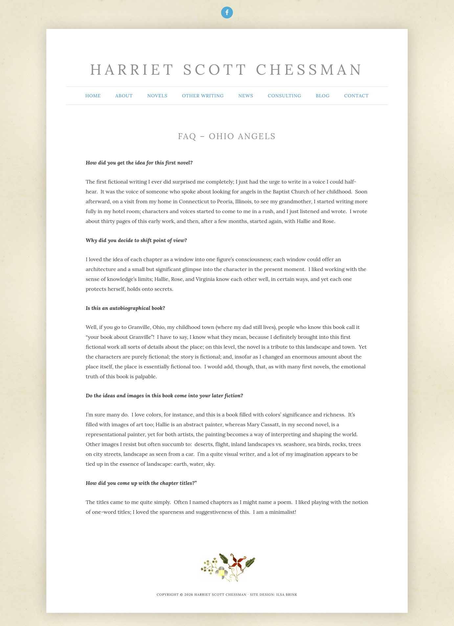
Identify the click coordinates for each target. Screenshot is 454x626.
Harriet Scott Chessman (227, 69)
